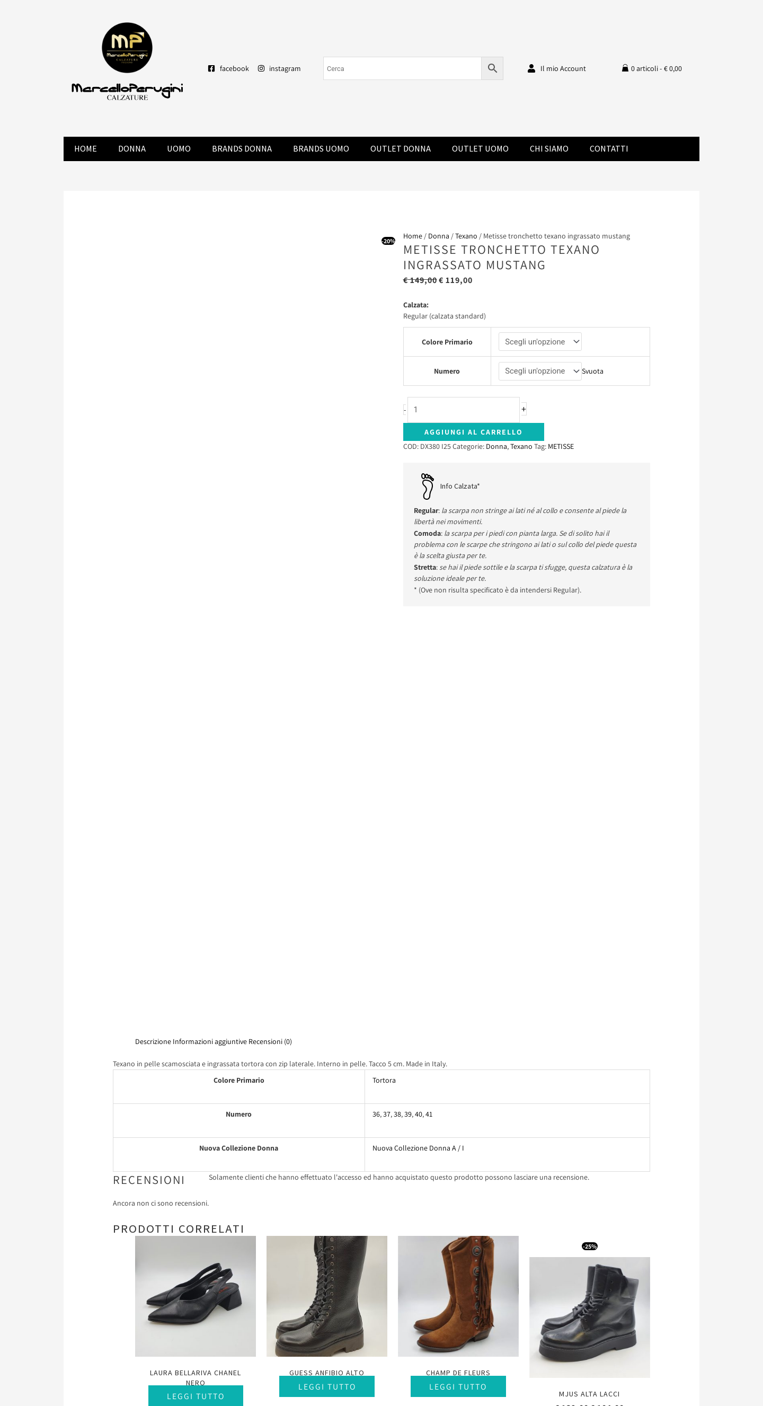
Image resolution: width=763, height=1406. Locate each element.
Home (85, 148)
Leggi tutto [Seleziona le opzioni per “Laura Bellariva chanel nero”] (196, 977)
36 (376, 696)
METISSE (561, 447)
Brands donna (242, 148)
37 (387, 696)
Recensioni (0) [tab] (270, 622)
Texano (466, 236)
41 (428, 696)
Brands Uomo (321, 148)
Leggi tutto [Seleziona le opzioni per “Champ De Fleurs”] (458, 968)
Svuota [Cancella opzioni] (593, 371)
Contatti (609, 148)
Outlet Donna (400, 148)
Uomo (179, 148)
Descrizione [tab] (153, 622)
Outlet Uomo (480, 148)
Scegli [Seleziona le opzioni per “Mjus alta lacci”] (589, 1000)
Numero (447, 371)
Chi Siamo (549, 148)
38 (397, 696)
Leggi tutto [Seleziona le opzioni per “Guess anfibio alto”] (327, 968)
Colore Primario (446, 342)
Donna (132, 148)
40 (418, 696)
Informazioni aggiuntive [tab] (210, 622)
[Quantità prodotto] (466, 410)
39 (408, 696)
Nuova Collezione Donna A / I (418, 730)
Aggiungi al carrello (473, 432)
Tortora (384, 662)
